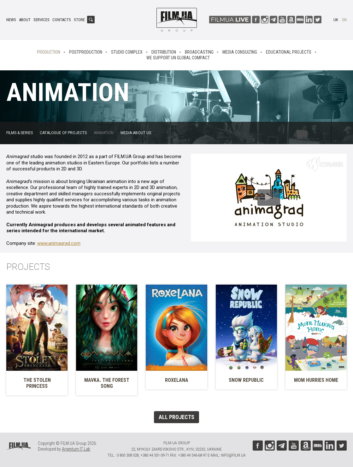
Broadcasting (199, 52)
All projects (176, 417)
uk (335, 19)
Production (48, 52)
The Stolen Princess (37, 383)
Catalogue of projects (63, 133)
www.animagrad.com (58, 243)
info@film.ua (233, 455)
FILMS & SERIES (19, 133)
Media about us (136, 133)
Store (79, 19)
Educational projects (288, 52)
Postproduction (85, 52)
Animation (104, 133)
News (11, 19)
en (344, 19)
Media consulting (239, 52)
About (25, 19)
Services (41, 19)
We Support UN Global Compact (178, 57)
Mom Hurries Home (316, 380)
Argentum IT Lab (76, 449)
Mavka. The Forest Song (106, 383)
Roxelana (176, 380)
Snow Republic (246, 380)
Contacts (61, 19)
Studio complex (127, 52)
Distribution (163, 52)
